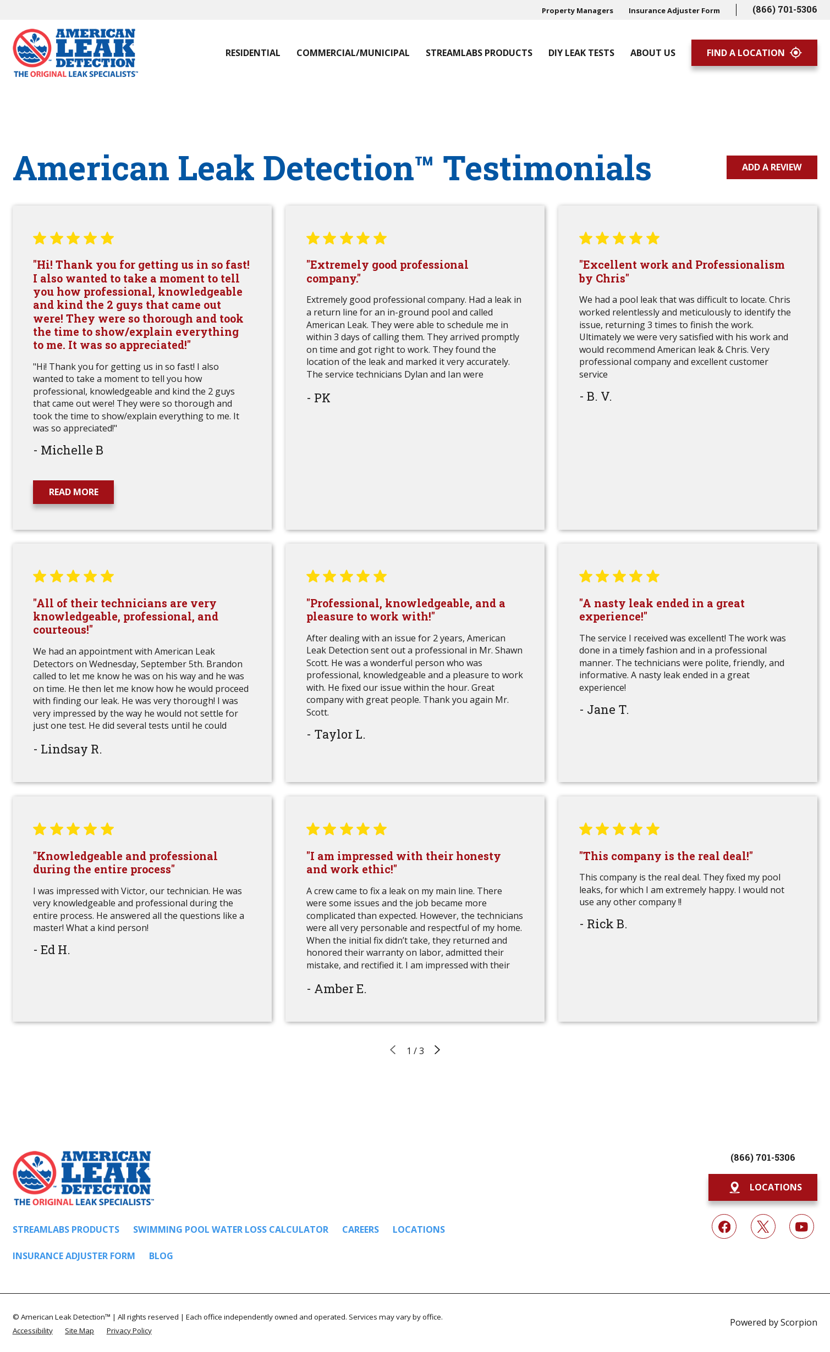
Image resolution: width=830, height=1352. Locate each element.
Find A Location (754, 53)
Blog (161, 1256)
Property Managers (577, 10)
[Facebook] (724, 1226)
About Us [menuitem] (652, 52)
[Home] (76, 53)
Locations (419, 1229)
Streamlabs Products (66, 1229)
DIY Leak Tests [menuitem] (581, 52)
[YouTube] (801, 1226)
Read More (73, 492)
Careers (360, 1229)
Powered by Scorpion (773, 1322)
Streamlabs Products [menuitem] (479, 52)
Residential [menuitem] (253, 52)
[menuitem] (33, 1330)
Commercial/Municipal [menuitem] (353, 52)
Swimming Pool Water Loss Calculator (230, 1229)
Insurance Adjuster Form (674, 10)
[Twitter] (763, 1226)
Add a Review (772, 167)
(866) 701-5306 (784, 9)
